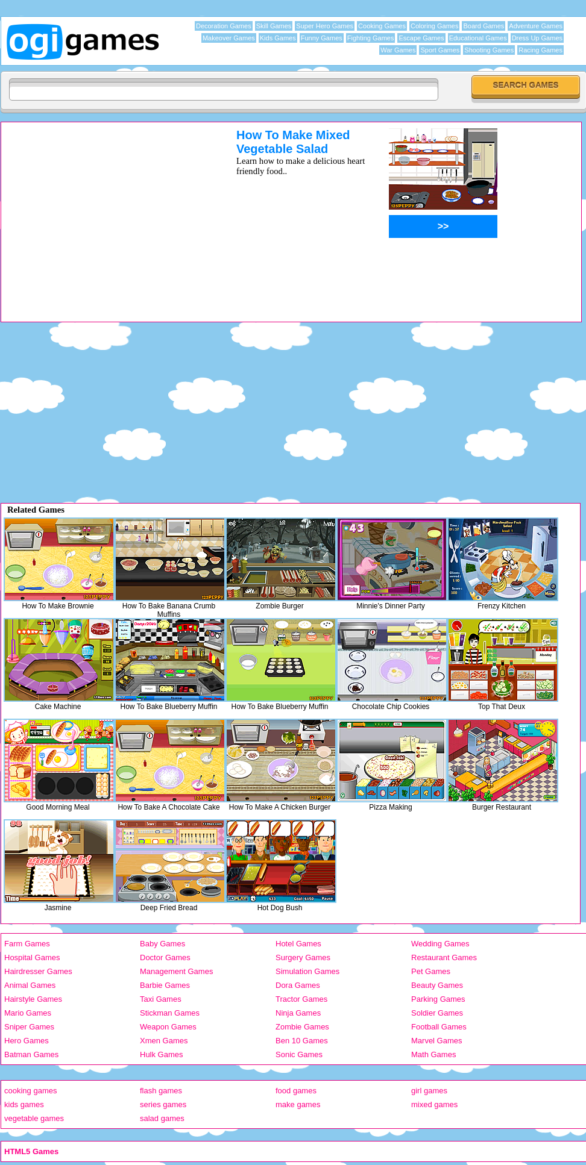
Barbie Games (165, 985)
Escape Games (421, 38)
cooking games (30, 1090)
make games (298, 1104)
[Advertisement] (103, 212)
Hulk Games (161, 1054)
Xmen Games (163, 1040)
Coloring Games (434, 26)
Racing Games (540, 50)
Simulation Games (307, 971)
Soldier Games (437, 1012)
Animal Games (29, 985)
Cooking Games (382, 26)
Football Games (439, 1026)
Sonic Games (299, 1054)
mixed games (434, 1104)
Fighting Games (370, 38)
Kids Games (278, 38)
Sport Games (439, 50)
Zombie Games (302, 1026)
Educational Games (478, 38)
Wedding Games (440, 943)
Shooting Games (489, 50)
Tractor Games (301, 999)
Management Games (176, 971)
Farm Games (27, 943)
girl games (429, 1090)
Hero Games (26, 1040)
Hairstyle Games (33, 999)
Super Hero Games (324, 26)
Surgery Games (303, 957)
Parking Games (438, 999)
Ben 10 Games (302, 1040)
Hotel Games (298, 943)
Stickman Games (170, 1012)
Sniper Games (29, 1026)
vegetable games (34, 1118)
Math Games (433, 1054)
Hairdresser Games (38, 971)
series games (163, 1104)
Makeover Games (229, 38)
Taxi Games (160, 999)
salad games (162, 1118)
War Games (397, 50)
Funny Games (321, 38)
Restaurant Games (444, 957)
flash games (161, 1090)
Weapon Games (168, 1026)
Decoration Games (223, 26)
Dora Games (298, 985)
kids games (24, 1104)
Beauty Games (437, 985)
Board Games (483, 26)
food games (296, 1090)
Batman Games (31, 1054)
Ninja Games (298, 1012)
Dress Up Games (537, 38)
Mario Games (27, 1012)
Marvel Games (436, 1040)
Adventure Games (535, 26)
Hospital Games (32, 957)
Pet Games (430, 971)
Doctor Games (165, 957)
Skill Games (274, 26)
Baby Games (162, 943)
